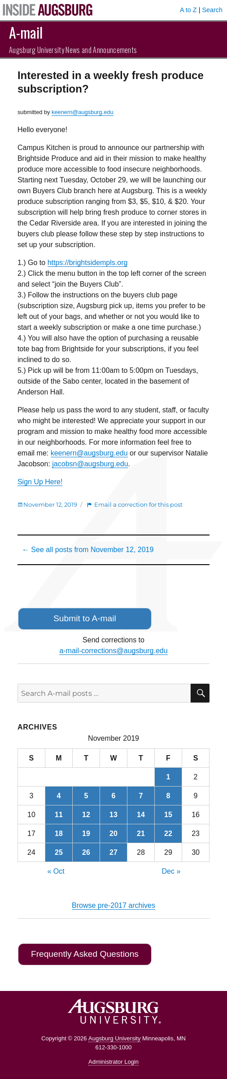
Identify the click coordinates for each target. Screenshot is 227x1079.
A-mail (26, 32)
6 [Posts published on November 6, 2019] (114, 796)
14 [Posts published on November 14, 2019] (141, 814)
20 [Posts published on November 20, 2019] (113, 833)
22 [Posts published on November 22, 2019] (168, 833)
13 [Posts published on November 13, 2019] (113, 814)
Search (212, 9)
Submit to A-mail (84, 618)
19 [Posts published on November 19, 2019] (86, 833)
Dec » (171, 871)
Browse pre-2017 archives (113, 905)
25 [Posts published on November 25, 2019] (59, 852)
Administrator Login (113, 1061)
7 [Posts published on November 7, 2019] (141, 796)
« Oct (55, 871)
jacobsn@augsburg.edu (90, 464)
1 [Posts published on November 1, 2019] (168, 777)
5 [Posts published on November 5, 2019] (86, 796)
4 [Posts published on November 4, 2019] (59, 796)
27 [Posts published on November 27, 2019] (113, 852)
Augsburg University (114, 1038)
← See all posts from (87, 549)
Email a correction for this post (138, 504)
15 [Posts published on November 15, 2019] (168, 814)
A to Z (188, 9)
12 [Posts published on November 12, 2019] (86, 814)
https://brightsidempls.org (88, 262)
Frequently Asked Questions (85, 954)
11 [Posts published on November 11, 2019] (59, 814)
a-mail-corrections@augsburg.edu (113, 650)
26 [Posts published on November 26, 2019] (86, 852)
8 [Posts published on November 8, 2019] (168, 796)
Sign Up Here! (40, 482)
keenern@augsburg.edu (83, 112)
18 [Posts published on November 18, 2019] (59, 833)
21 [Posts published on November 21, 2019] (141, 833)
